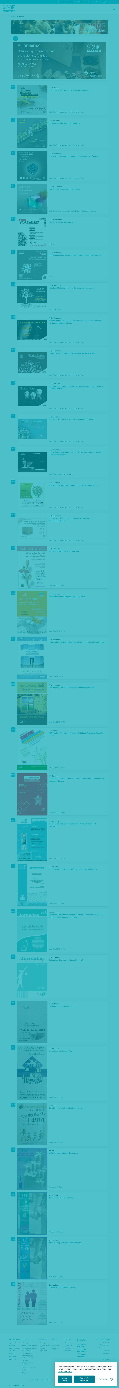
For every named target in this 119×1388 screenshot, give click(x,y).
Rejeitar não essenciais (84, 1379)
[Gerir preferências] (101, 1379)
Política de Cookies (65, 1372)
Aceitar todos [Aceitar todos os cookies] (65, 1379)
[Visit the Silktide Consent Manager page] (111, 1379)
